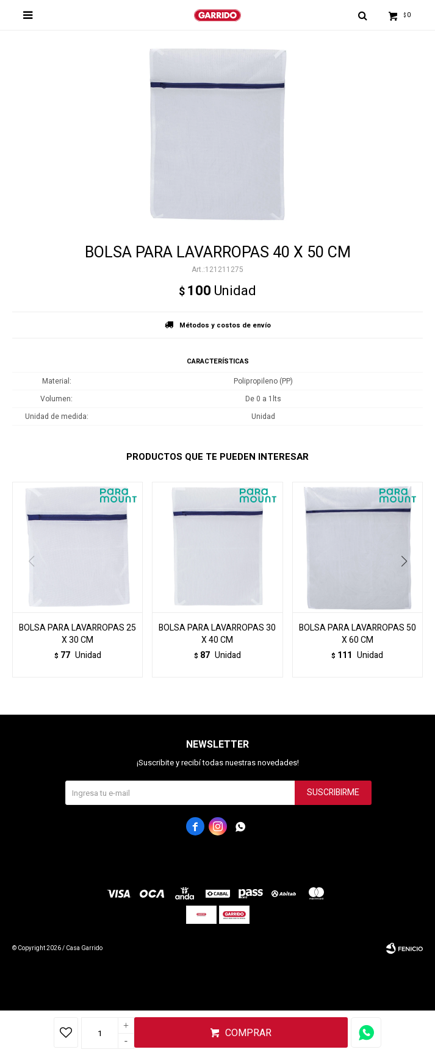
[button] (408, 586)
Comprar (248, 1033)
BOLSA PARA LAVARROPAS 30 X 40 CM (217, 634)
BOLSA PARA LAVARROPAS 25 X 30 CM (77, 634)
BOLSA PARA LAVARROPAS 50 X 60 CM (357, 634)
